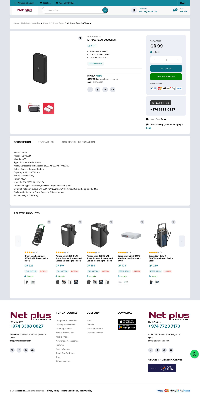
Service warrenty (95, 328)
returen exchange (95, 332)
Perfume (60, 345)
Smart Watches (63, 349)
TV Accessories (63, 361)
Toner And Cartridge (65, 353)
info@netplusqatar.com (20, 341)
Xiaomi (46, 23)
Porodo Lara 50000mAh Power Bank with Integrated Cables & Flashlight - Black (69, 261)
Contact (90, 324)
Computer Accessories (66, 320)
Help (182, 3)
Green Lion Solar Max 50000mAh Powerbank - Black (36, 261)
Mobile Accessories (30, 23)
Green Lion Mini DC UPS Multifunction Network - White (129, 261)
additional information (78, 145)
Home (16, 23)
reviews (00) (46, 145)
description (22, 145)
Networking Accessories (67, 341)
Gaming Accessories (65, 324)
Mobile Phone (62, 337)
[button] (182, 244)
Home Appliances (64, 328)
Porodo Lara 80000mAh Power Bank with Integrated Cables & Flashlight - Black (100, 261)
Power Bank (58, 23)
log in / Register (148, 11)
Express (43, 274)
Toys (58, 357)
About (89, 320)
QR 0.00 (184, 11)
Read (148, 128)
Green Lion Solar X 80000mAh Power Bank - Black (161, 261)
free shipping (95, 64)
